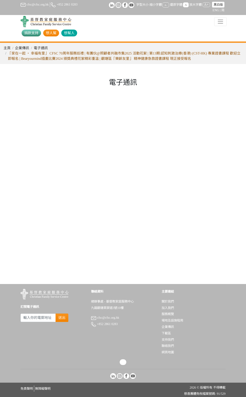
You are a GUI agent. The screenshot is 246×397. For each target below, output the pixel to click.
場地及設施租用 (172, 320)
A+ (206, 4)
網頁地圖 (168, 352)
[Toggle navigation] (220, 21)
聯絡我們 (168, 346)
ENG (215, 10)
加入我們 (168, 308)
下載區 (166, 333)
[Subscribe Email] (38, 318)
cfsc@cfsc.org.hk (34, 4)
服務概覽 (168, 314)
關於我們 (168, 301)
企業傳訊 (22, 48)
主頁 (7, 48)
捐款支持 (31, 33)
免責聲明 (26, 388)
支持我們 (168, 339)
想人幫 (51, 33)
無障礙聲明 (42, 388)
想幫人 (69, 33)
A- (165, 5)
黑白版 (218, 4)
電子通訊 (41, 48)
